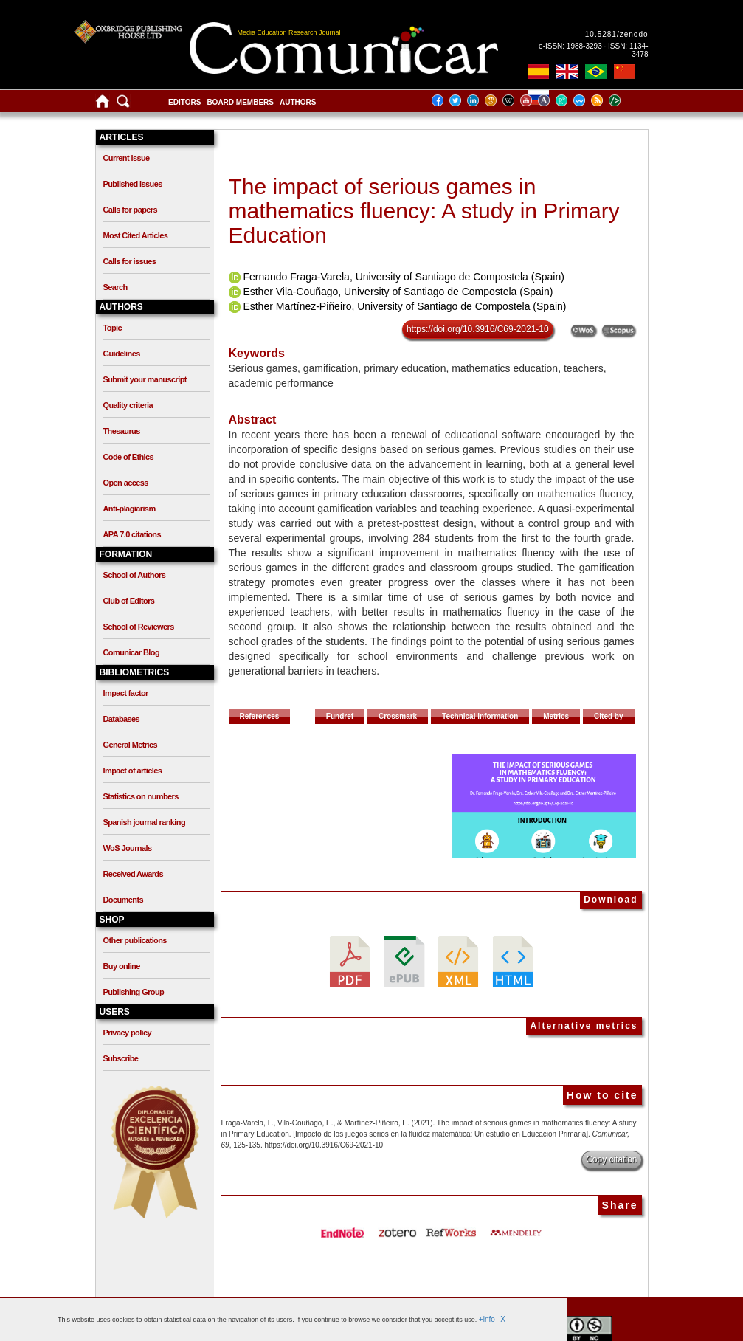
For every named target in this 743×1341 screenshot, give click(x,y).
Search (115, 287)
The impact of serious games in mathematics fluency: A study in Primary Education (424, 210)
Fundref (339, 716)
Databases (121, 718)
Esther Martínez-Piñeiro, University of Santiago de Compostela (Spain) (404, 306)
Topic (112, 327)
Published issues (132, 183)
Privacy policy (127, 1032)
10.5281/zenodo (617, 34)
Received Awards (133, 873)
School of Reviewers (138, 626)
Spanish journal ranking (144, 822)
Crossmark (398, 716)
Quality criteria (128, 405)
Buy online (121, 966)
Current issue (126, 158)
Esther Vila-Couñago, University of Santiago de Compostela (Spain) (398, 291)
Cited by (608, 716)
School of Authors (134, 574)
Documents (123, 899)
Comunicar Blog (131, 652)
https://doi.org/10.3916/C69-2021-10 (478, 329)
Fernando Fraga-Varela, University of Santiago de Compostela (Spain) (403, 277)
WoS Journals (127, 848)
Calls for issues (129, 261)
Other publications (135, 940)
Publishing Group (134, 991)
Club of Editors (129, 600)
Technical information (480, 716)
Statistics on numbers (141, 796)
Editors (184, 102)
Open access (125, 482)
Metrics (556, 716)
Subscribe (121, 1058)
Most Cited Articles (135, 235)
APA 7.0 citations (132, 534)
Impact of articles (132, 770)
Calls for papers (130, 209)
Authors (298, 102)
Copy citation (611, 1159)
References (260, 716)
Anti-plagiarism (129, 508)
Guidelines (121, 353)
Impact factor (125, 693)
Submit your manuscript (145, 379)
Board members (240, 102)
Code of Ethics (128, 456)
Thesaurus (121, 431)
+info (487, 1319)
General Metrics (130, 744)
